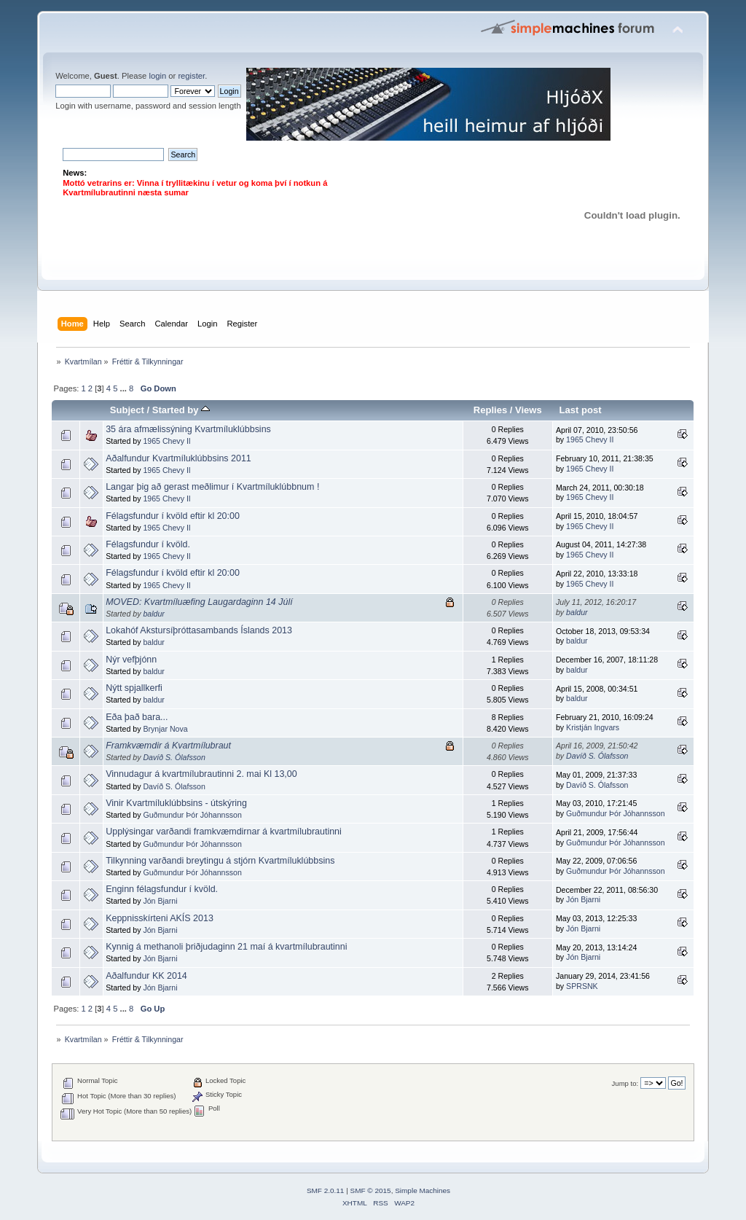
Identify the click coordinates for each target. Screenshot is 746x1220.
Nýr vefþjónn (131, 659)
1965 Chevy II (166, 441)
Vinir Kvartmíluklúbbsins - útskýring (176, 803)
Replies (490, 409)
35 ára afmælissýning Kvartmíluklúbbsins (188, 429)
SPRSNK (582, 986)
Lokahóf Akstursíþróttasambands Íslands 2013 (199, 630)
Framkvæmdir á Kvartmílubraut (168, 745)
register (191, 75)
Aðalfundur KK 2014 (146, 976)
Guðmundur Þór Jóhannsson (192, 814)
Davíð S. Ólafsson (174, 757)
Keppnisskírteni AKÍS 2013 (159, 918)
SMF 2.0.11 (326, 1190)
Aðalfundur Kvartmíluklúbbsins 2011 (178, 458)
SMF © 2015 (370, 1190)
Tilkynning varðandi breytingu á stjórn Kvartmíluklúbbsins (220, 861)
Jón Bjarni (160, 900)
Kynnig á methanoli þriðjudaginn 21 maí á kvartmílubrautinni (226, 947)
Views (528, 409)
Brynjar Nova (165, 728)
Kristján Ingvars (592, 727)
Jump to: (625, 1083)
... (124, 388)
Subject (127, 409)
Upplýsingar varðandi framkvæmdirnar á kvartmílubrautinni (224, 831)
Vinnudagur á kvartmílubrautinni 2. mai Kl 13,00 (201, 774)
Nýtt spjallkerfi (134, 688)
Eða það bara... (137, 717)
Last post (581, 409)
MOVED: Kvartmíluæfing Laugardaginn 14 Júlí (199, 602)
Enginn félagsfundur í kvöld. (162, 889)
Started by (181, 409)
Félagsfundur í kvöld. (148, 544)
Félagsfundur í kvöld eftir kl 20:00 (173, 516)
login (157, 75)
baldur (153, 613)
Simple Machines (422, 1190)
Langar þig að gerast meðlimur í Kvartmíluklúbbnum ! (212, 487)
